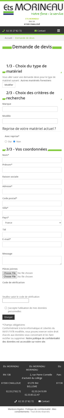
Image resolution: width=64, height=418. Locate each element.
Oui (8, 141)
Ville (4, 207)
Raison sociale (10, 176)
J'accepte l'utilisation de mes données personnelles (26, 309)
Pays (5, 217)
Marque (6, 103)
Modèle (6, 115)
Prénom (6, 164)
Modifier (8, 84)
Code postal (9, 198)
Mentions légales (16, 409)
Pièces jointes (9, 268)
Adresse (6, 186)
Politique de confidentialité (38, 409)
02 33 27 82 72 (12, 30)
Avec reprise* (12, 136)
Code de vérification (13, 282)
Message (7, 253)
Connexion (5, 1)
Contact (40, 30)
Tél (4, 229)
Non (17, 141)
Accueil (8, 37)
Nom (5, 154)
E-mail (6, 239)
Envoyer (8, 317)
